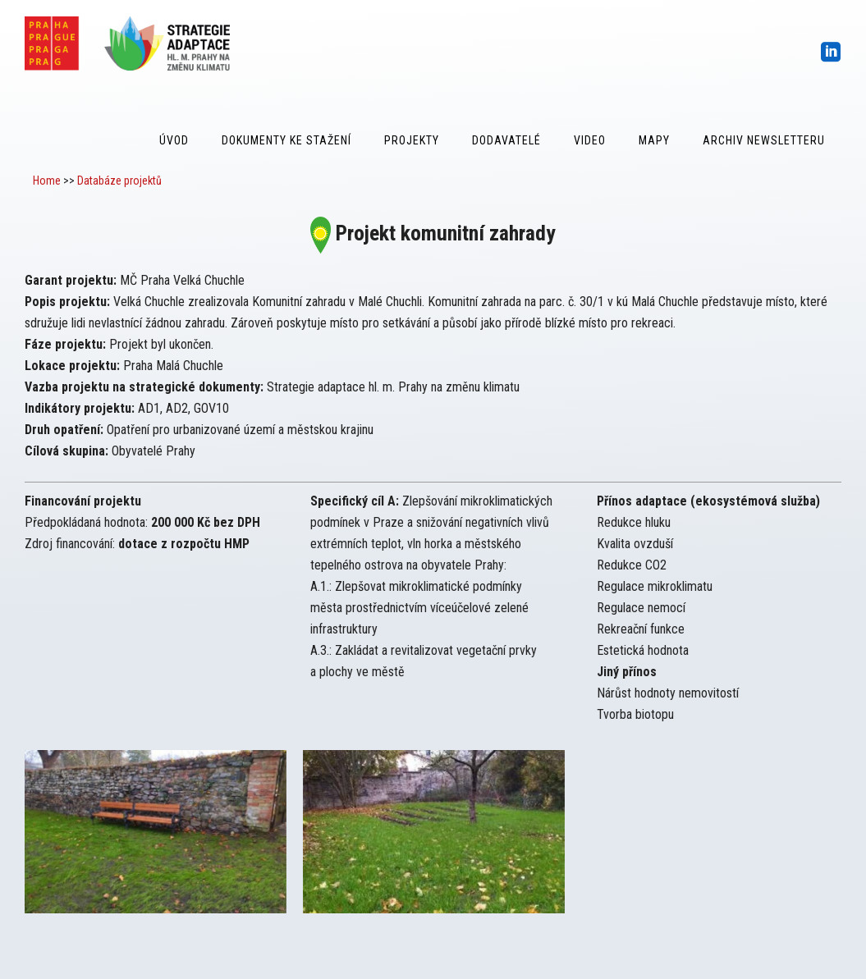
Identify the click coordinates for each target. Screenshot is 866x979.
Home (47, 180)
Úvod (174, 140)
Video (590, 140)
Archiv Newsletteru (764, 140)
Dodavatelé (506, 140)
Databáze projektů (119, 180)
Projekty (411, 140)
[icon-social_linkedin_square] (831, 53)
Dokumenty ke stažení (286, 140)
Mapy (654, 140)
